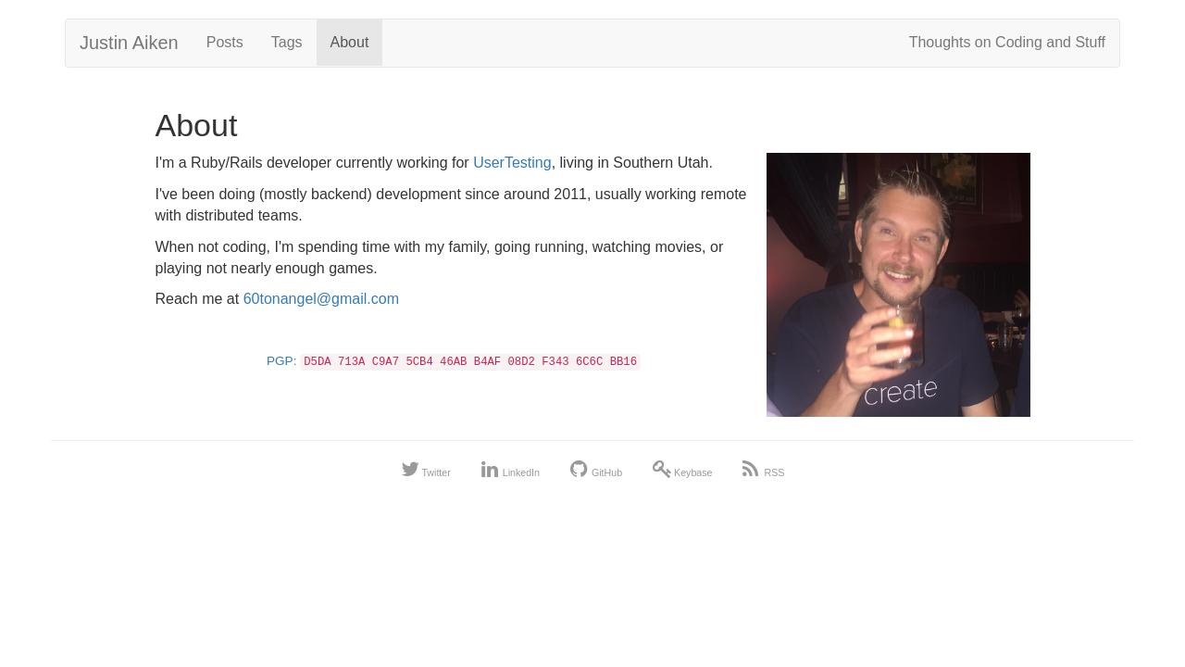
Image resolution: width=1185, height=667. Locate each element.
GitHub (596, 472)
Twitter (426, 472)
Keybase (682, 472)
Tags (287, 42)
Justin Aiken (129, 42)
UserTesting (512, 162)
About (350, 42)
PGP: (454, 361)
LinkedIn (510, 472)
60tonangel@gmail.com (321, 299)
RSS (763, 472)
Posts (224, 42)
